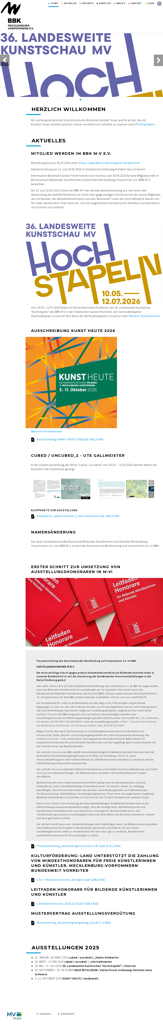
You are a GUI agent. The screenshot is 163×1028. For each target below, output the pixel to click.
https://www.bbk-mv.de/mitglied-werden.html (109, 163)
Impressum (45, 1016)
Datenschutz (67, 1016)
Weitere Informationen (144, 316)
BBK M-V (121, 3)
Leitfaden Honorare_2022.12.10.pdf (67, 903)
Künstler (105, 3)
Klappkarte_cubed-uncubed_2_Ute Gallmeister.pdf (78, 516)
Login (150, 3)
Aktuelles (70, 3)
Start (55, 3)
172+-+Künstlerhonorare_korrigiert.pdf (71, 879)
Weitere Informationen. (47, 431)
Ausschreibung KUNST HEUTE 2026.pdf (70, 439)
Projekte (88, 3)
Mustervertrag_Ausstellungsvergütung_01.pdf (74, 922)
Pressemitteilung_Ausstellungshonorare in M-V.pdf (78, 846)
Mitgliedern (147, 124)
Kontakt (136, 3)
